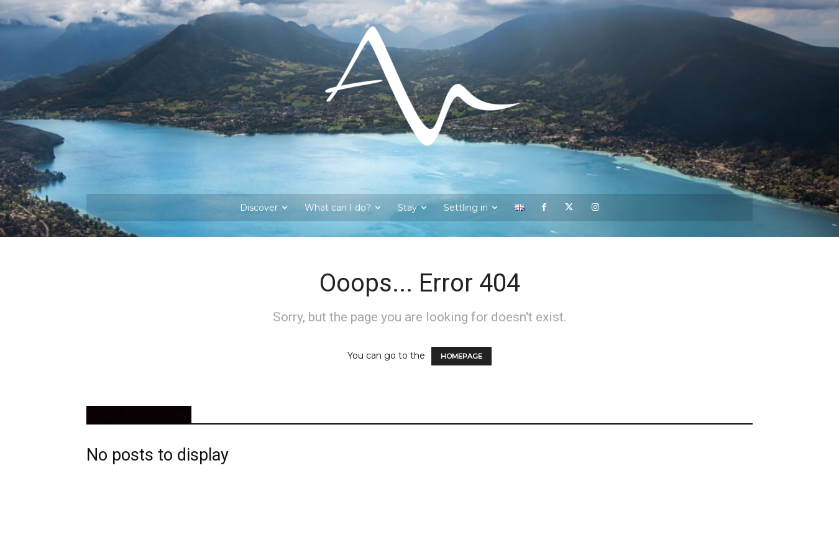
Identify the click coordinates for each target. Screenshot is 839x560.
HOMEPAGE (461, 356)
